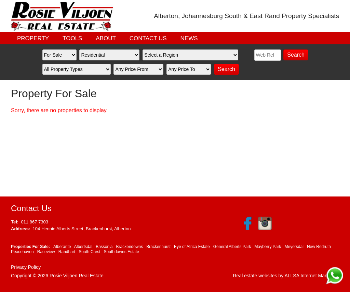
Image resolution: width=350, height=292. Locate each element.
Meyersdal (294, 246)
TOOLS (72, 38)
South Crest (89, 251)
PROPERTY (33, 38)
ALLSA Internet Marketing (311, 275)
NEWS (189, 38)
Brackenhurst (158, 246)
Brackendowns (129, 246)
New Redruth (319, 246)
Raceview (46, 251)
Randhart (66, 251)
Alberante (62, 246)
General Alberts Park (232, 246)
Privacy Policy (26, 267)
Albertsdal (83, 246)
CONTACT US (148, 38)
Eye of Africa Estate (192, 246)
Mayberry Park (267, 246)
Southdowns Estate (121, 251)
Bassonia (104, 246)
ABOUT (106, 38)
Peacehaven (22, 251)
